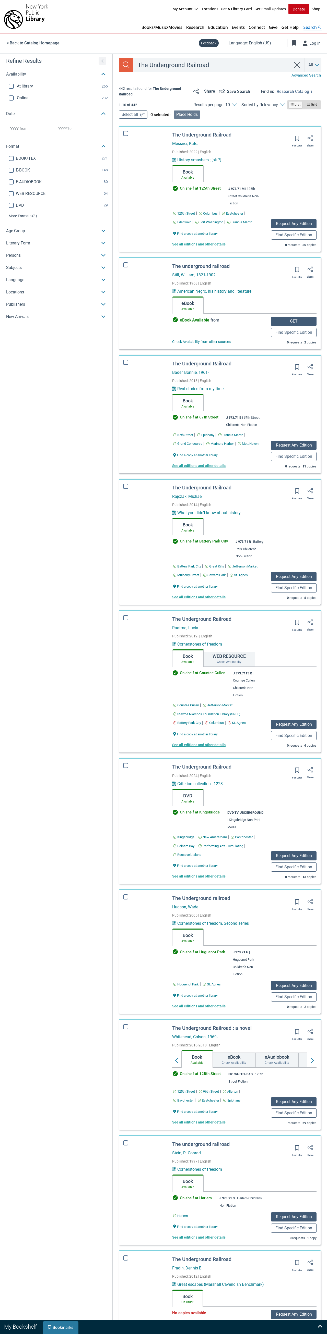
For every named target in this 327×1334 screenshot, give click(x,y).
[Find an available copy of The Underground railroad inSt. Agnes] (212, 984)
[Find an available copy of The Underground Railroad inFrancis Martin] (239, 222)
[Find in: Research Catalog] (299, 91)
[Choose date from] (32, 128)
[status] (154, 91)
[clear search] (297, 65)
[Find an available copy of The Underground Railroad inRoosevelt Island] (187, 854)
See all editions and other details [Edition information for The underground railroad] (199, 1237)
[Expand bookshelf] (320, 1327)
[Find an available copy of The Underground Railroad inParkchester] (242, 837)
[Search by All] (314, 65)
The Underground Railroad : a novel (212, 1028)
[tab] (188, 173)
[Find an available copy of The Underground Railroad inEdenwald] (182, 222)
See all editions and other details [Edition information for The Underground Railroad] (199, 244)
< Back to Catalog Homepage (33, 43)
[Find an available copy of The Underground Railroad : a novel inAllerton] (230, 1091)
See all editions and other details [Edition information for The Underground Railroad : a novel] (199, 1122)
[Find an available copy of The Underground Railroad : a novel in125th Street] (184, 1091)
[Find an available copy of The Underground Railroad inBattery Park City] (187, 566)
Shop (316, 8)
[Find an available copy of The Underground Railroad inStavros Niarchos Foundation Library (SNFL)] (206, 714)
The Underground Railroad (201, 135)
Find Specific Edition (293, 234)
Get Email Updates (270, 8)
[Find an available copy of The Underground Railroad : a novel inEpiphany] (231, 1100)
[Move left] (176, 1060)
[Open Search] (312, 27)
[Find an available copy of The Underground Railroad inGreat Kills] (214, 566)
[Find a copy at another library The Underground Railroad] (195, 233)
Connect (257, 27)
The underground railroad (201, 266)
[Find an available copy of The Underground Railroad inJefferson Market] (243, 566)
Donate (299, 9)
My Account (185, 8)
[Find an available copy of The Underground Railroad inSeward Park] (214, 575)
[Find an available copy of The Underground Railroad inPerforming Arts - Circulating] (220, 846)
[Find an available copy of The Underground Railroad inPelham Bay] (183, 846)
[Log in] (312, 43)
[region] (56, 188)
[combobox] (212, 65)
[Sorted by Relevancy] (263, 104)
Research (195, 27)
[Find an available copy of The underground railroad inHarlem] (180, 1215)
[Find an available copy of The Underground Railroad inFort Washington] (209, 222)
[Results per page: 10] (215, 104)
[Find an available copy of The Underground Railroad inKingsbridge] (183, 837)
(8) (23, 216)
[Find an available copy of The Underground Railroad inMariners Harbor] (220, 443)
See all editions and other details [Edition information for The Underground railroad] (199, 1006)
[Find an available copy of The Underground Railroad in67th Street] (183, 435)
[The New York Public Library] (26, 16)
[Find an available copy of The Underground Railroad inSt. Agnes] (239, 575)
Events (238, 27)
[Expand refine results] (102, 61)
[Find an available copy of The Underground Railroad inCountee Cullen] (186, 705)
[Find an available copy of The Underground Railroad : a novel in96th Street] (209, 1091)
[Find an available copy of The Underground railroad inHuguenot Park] (186, 984)
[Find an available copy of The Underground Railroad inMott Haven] (248, 443)
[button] (56, 74)
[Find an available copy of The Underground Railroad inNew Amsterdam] (212, 837)
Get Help (290, 27)
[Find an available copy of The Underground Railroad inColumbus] (208, 213)
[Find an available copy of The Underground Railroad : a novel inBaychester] (183, 1100)
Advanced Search (306, 75)
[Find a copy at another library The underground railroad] (195, 1226)
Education (218, 27)
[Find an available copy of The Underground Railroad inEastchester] (232, 213)
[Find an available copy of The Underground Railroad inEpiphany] (205, 435)
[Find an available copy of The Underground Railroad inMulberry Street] (186, 575)
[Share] (203, 91)
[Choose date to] (82, 128)
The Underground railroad (201, 898)
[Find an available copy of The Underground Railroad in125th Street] (184, 213)
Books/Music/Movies (162, 27)
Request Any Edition (294, 223)
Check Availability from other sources (201, 342)
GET (294, 321)
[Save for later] (297, 140)
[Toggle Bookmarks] (294, 43)
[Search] (126, 65)
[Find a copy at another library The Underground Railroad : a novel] (195, 1111)
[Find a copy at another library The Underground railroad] (195, 995)
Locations (210, 8)
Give (273, 27)
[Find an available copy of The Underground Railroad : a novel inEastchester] (208, 1100)
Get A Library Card (236, 8)
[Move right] (312, 1060)
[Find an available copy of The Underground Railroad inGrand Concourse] (187, 443)
